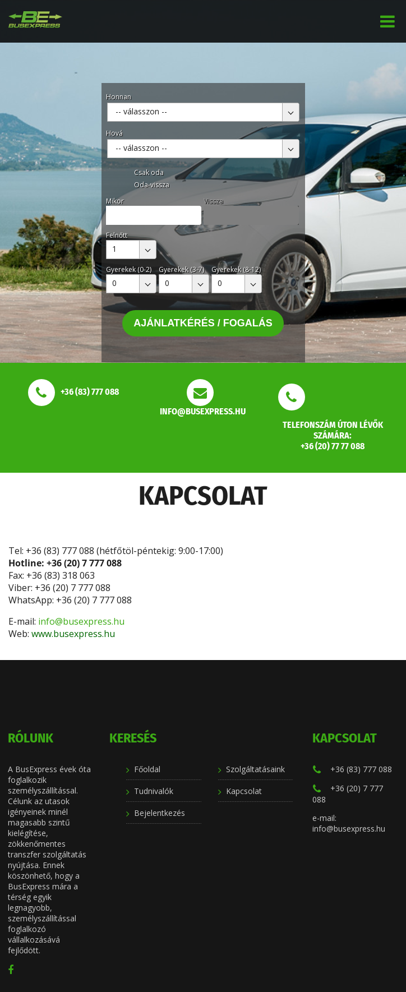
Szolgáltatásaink (255, 769)
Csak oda (149, 172)
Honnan (118, 96)
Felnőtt (116, 235)
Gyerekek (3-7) (181, 269)
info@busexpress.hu (82, 621)
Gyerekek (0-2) (128, 269)
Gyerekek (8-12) (236, 269)
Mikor (115, 201)
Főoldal (147, 769)
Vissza (213, 201)
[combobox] (203, 112)
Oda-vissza (151, 185)
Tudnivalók (153, 791)
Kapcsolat (244, 791)
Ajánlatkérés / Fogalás (203, 323)
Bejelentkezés (159, 813)
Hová (114, 133)
